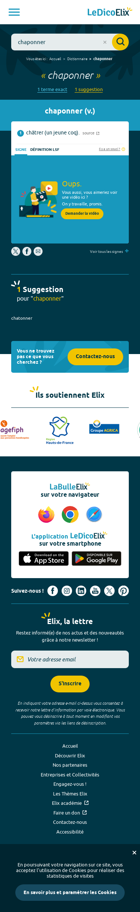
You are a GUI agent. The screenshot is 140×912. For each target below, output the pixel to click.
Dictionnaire (77, 58)
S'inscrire (70, 684)
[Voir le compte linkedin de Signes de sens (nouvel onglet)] (81, 591)
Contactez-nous (95, 356)
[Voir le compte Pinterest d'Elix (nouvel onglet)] (123, 591)
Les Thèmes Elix (70, 794)
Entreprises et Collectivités (70, 775)
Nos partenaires (70, 765)
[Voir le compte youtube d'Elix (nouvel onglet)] (95, 591)
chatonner (21, 318)
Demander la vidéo (82, 213)
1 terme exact (52, 89)
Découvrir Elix (70, 756)
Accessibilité (70, 832)
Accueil (55, 58)
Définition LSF (44, 149)
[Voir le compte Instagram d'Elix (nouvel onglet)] (67, 591)
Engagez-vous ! (70, 784)
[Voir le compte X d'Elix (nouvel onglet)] (109, 591)
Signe (21, 149)
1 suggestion (89, 89)
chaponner (102, 59)
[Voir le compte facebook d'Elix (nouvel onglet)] (52, 591)
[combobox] (70, 42)
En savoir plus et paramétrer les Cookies (70, 892)
